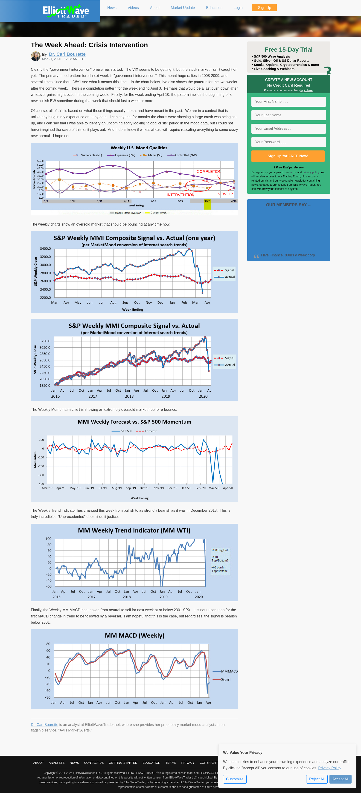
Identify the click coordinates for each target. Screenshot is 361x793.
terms (293, 172)
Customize (235, 779)
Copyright (209, 762)
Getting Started (123, 762)
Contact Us (94, 762)
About (38, 762)
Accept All (340, 779)
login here (306, 90)
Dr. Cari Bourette (44, 725)
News (74, 762)
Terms (171, 762)
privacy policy (311, 172)
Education (151, 762)
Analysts (57, 762)
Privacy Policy (329, 768)
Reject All (317, 779)
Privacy (188, 762)
